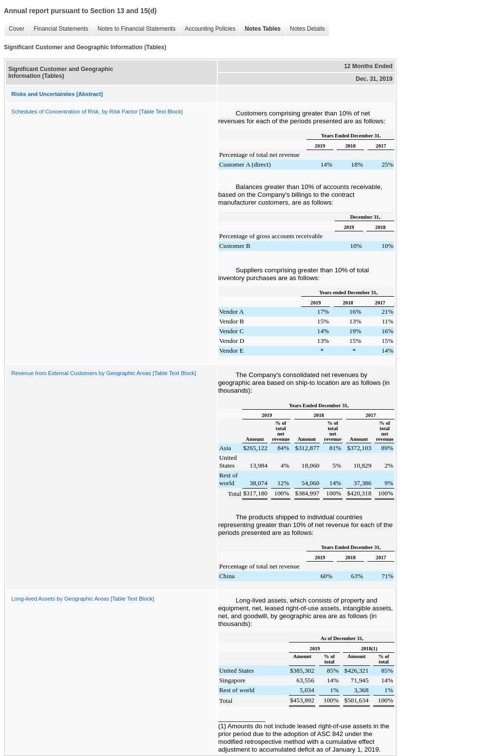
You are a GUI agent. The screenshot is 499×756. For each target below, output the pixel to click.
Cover (14, 29)
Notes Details (305, 29)
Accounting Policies (207, 29)
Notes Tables (260, 29)
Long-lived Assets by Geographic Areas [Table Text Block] (82, 599)
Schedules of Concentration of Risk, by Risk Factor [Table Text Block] (97, 111)
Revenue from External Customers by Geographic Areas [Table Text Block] (103, 373)
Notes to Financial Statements (134, 29)
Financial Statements (58, 29)
